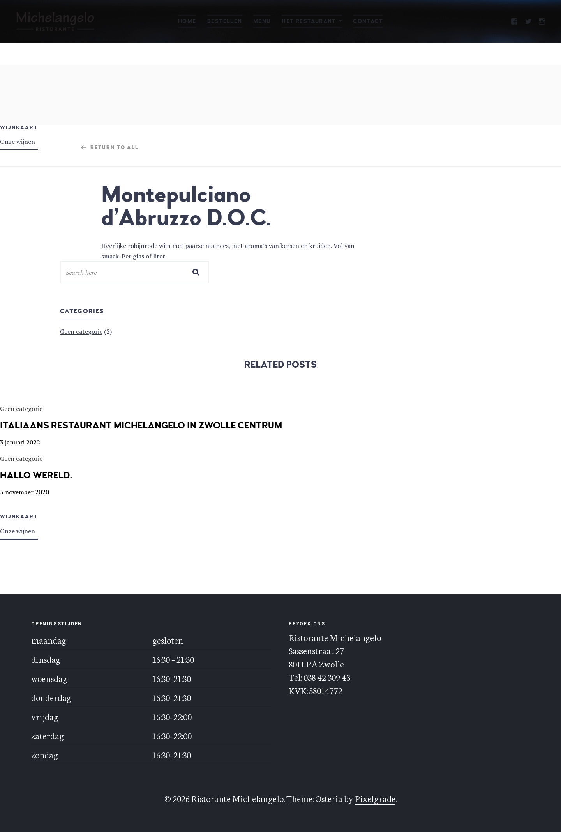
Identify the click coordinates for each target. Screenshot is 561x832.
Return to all (114, 147)
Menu (262, 21)
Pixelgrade (375, 798)
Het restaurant (309, 21)
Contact (368, 21)
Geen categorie (81, 331)
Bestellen (224, 21)
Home (187, 21)
